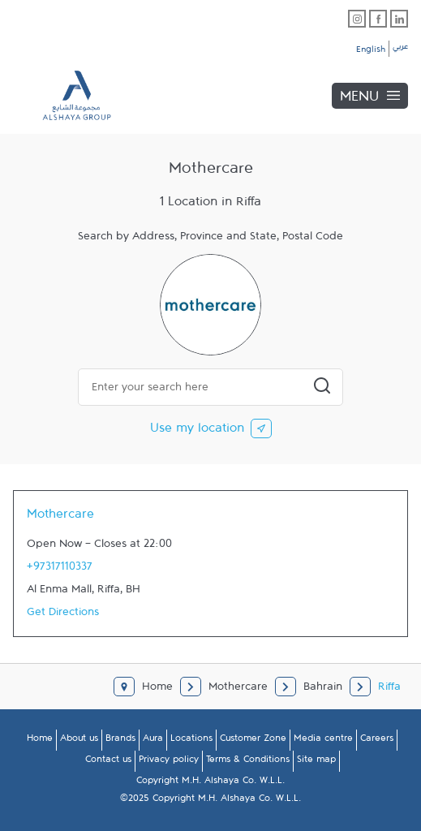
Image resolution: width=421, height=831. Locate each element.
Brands (120, 741)
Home (40, 741)
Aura (153, 741)
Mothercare (60, 517)
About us (79, 741)
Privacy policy (169, 762)
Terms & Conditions (248, 762)
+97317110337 (59, 570)
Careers (376, 741)
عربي (400, 48)
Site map (316, 762)
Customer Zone (253, 741)
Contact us (108, 762)
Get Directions (63, 615)
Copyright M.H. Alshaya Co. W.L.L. (210, 783)
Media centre (323, 741)
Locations (191, 741)
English (370, 51)
